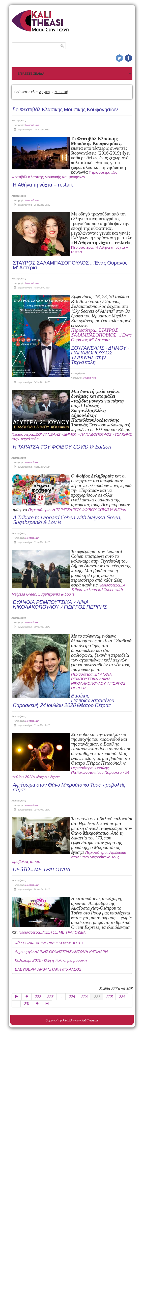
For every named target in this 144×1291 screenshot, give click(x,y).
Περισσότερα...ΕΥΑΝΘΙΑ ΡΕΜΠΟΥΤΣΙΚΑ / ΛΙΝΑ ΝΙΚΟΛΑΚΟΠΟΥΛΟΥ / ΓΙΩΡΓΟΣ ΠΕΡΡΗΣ (98, 681)
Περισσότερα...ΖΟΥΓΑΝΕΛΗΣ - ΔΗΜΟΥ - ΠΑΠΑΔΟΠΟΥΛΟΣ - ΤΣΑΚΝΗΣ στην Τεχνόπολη (72, 436)
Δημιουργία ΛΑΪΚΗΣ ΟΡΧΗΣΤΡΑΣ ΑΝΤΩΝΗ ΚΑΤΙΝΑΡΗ (61, 951)
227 (97, 996)
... (61, 996)
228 (109, 996)
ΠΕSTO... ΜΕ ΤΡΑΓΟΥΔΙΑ (41, 869)
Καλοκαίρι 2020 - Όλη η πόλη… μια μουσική (51, 960)
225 (72, 996)
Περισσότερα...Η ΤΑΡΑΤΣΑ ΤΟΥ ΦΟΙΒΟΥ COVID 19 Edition (77, 509)
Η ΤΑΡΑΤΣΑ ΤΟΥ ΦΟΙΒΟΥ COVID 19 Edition (62, 446)
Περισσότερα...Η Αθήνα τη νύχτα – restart (99, 249)
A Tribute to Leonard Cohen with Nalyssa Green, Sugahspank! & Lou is (67, 519)
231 (26, 1003)
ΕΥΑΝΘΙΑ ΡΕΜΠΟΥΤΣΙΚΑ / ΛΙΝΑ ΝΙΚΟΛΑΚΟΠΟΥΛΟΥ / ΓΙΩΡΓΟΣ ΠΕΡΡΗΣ (60, 604)
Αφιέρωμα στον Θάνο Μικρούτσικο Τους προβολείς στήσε (69, 787)
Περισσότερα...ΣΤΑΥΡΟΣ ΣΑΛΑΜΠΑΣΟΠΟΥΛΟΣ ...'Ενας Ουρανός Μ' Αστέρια (101, 334)
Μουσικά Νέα (32, 125)
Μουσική (61, 92)
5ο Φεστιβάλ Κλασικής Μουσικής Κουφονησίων (65, 109)
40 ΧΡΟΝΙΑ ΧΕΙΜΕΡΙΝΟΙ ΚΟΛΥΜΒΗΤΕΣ (49, 942)
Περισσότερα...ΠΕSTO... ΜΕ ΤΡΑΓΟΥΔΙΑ (51, 932)
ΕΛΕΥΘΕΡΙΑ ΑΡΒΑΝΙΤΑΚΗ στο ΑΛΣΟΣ (48, 969)
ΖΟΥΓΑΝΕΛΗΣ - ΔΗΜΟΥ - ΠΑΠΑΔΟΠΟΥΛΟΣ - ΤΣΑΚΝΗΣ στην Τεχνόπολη (100, 354)
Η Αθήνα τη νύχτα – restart (43, 184)
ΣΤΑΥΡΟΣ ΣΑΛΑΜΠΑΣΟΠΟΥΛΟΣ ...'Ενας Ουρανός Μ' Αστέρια (70, 265)
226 (84, 996)
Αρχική (44, 92)
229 (122, 996)
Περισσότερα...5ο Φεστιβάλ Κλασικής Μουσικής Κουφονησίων (65, 174)
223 (50, 996)
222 (38, 996)
